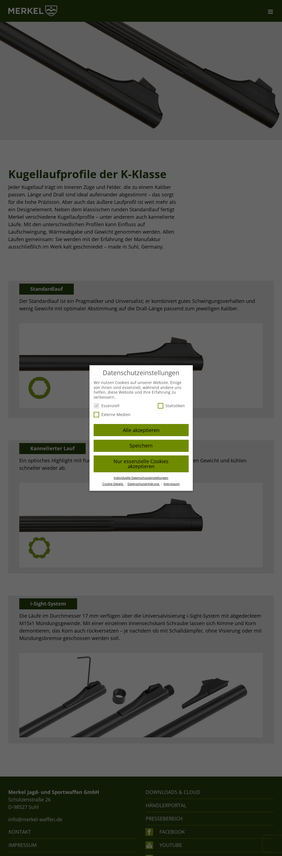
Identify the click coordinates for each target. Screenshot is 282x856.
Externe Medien (112, 414)
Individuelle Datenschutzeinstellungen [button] (141, 478)
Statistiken (171, 405)
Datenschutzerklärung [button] (144, 484)
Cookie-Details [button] (113, 484)
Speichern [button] (141, 445)
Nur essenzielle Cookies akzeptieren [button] (141, 464)
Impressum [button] (172, 484)
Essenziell (107, 405)
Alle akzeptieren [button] (141, 430)
